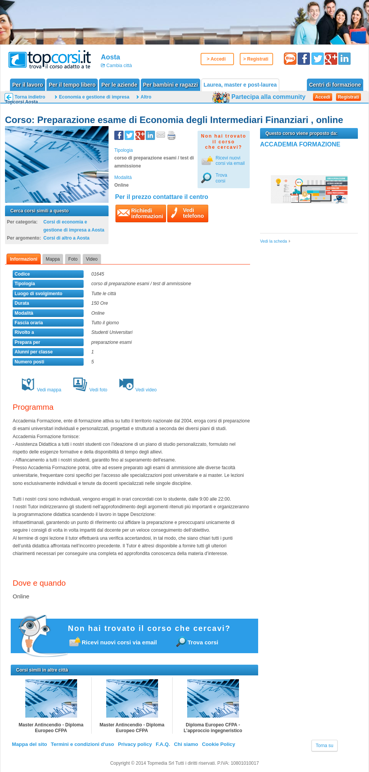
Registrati (348, 97)
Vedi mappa (40, 390)
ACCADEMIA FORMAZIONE (300, 144)
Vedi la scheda (273, 241)
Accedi (322, 97)
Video (91, 259)
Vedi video (138, 390)
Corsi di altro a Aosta (66, 238)
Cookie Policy (218, 744)
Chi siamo (186, 744)
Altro (146, 97)
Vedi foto (90, 390)
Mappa (53, 259)
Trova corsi (221, 177)
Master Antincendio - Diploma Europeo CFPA (51, 727)
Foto (72, 259)
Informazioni (23, 259)
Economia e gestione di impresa (94, 97)
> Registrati (256, 59)
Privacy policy (135, 744)
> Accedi (216, 59)
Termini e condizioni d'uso (82, 744)
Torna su (324, 745)
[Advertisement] (310, 302)
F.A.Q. (163, 744)
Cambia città (118, 65)
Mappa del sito (29, 744)
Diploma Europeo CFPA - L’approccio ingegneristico (213, 727)
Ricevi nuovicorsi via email (230, 160)
